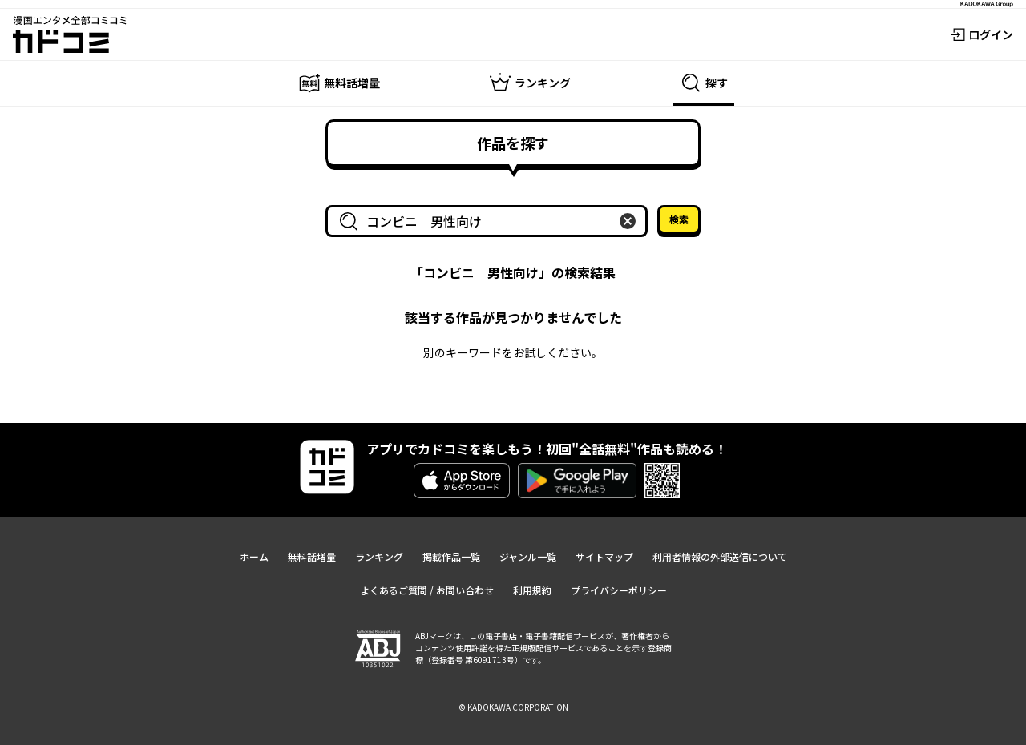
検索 (679, 219)
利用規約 (532, 590)
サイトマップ (604, 556)
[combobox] (489, 221)
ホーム (254, 556)
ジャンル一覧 (527, 556)
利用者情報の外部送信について (719, 556)
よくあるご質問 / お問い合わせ (427, 590)
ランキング (379, 556)
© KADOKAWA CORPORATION (513, 707)
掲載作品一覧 (451, 556)
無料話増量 (312, 556)
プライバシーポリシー (619, 590)
